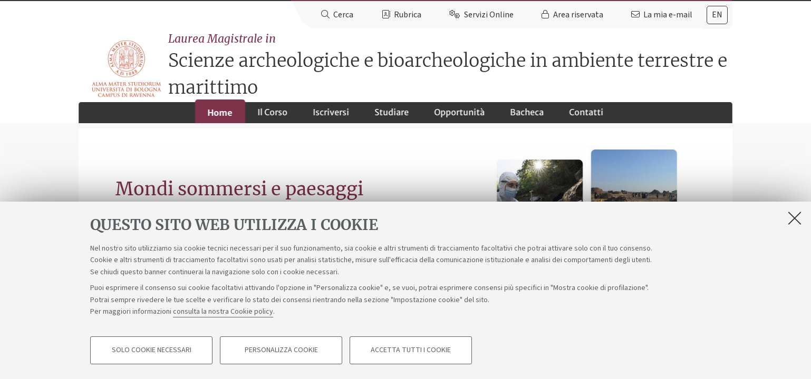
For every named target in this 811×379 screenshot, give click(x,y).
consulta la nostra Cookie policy (223, 311)
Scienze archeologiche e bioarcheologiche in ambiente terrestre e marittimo (452, 60)
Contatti (586, 116)
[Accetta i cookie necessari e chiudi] (794, 218)
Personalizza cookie (281, 350)
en (717, 15)
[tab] (717, 15)
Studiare (392, 116)
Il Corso (273, 116)
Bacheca (527, 116)
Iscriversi (331, 116)
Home (220, 117)
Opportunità (460, 116)
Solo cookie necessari (151, 350)
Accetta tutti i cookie (411, 350)
